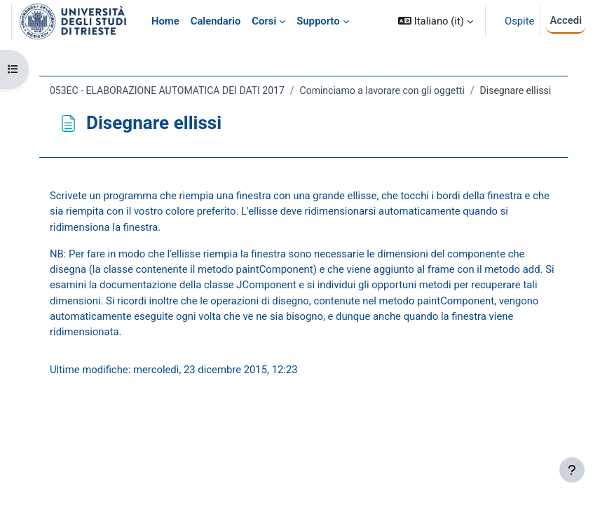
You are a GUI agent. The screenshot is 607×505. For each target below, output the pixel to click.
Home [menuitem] (165, 21)
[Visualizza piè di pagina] (572, 470)
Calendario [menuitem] (216, 21)
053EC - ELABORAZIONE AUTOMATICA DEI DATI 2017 (167, 90)
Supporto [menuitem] (317, 21)
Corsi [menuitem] (264, 21)
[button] (435, 21)
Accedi (566, 20)
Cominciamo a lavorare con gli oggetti (382, 90)
